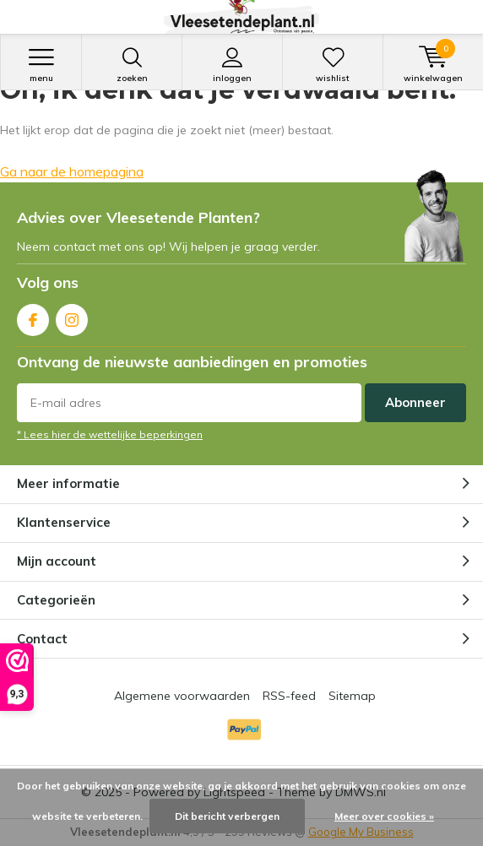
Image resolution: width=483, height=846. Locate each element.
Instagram (72, 316)
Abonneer (415, 402)
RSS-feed (289, 695)
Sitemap (352, 695)
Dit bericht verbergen (227, 816)
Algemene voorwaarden (182, 695)
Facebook (33, 316)
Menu (41, 65)
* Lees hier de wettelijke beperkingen (110, 434)
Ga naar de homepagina (72, 171)
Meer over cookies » (384, 816)
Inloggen (232, 65)
